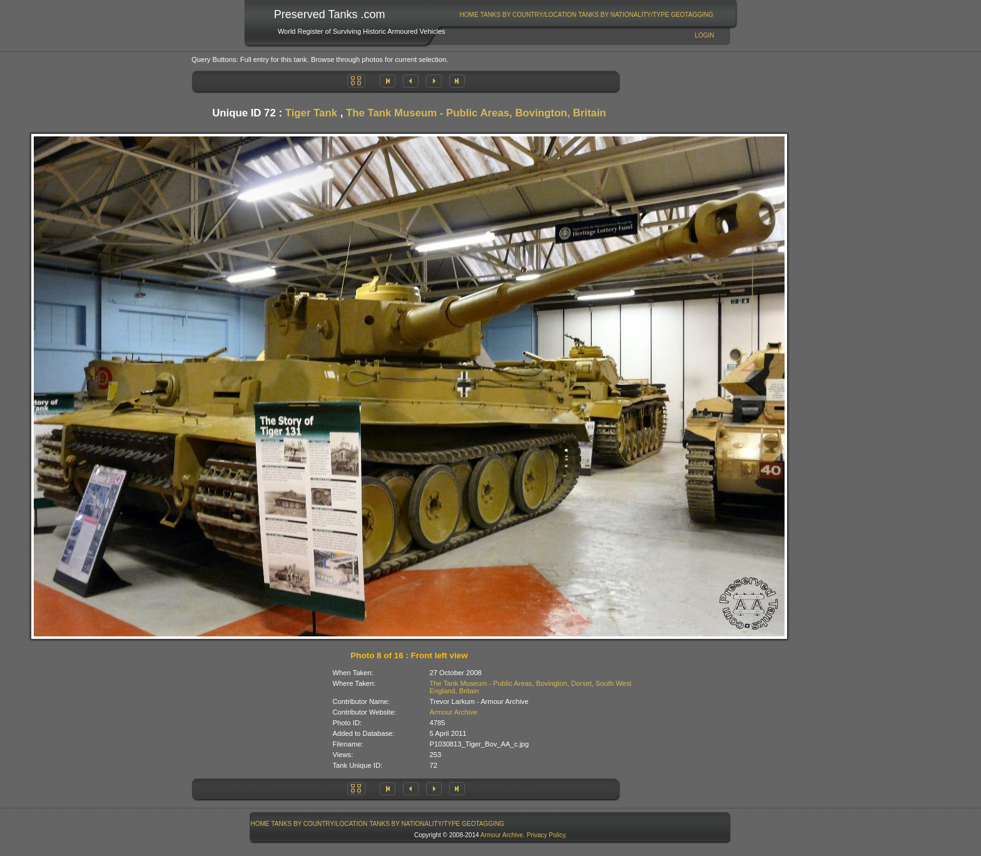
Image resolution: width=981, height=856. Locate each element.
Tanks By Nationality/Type (623, 14)
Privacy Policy (546, 835)
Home (469, 14)
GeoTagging (692, 14)
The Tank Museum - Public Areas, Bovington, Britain (476, 113)
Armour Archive (453, 712)
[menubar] (586, 14)
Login (704, 35)
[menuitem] (469, 14)
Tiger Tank (311, 113)
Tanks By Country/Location (528, 14)
